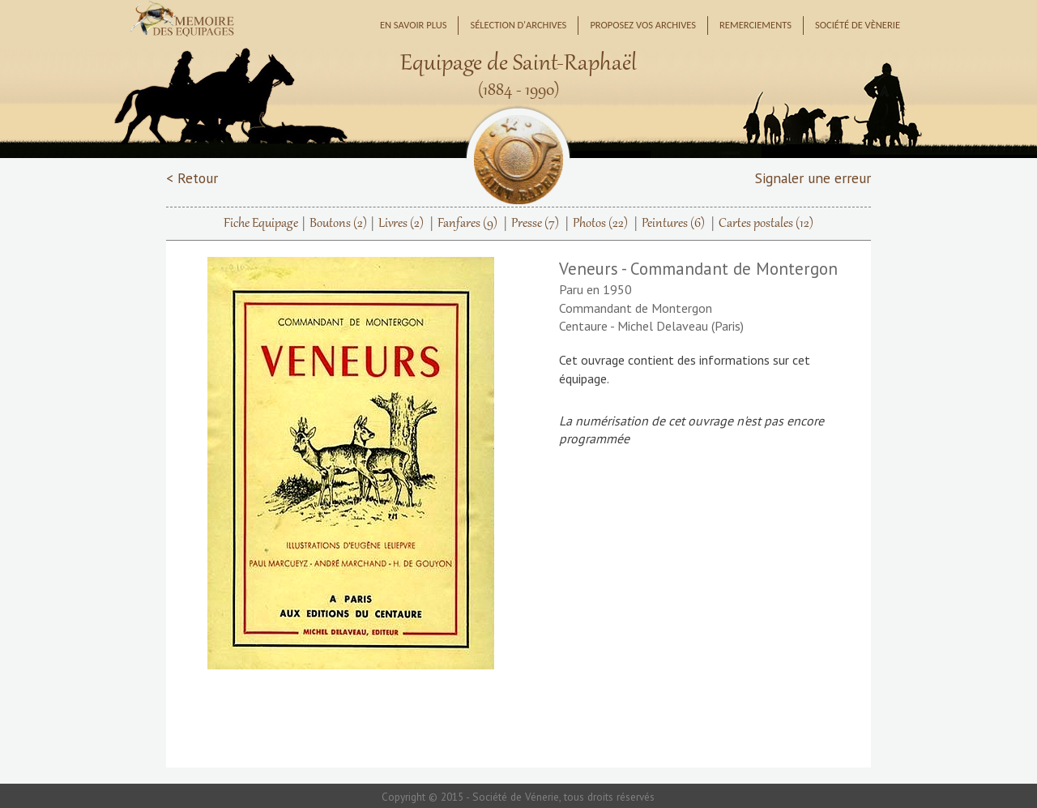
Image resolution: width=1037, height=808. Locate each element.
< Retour (192, 178)
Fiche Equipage (261, 224)
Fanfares (467, 224)
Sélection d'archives (518, 25)
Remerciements (755, 25)
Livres (401, 224)
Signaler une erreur (813, 178)
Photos (600, 224)
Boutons (338, 224)
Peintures (673, 224)
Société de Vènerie (857, 25)
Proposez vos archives (643, 25)
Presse (535, 224)
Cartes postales (766, 224)
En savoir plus (413, 25)
